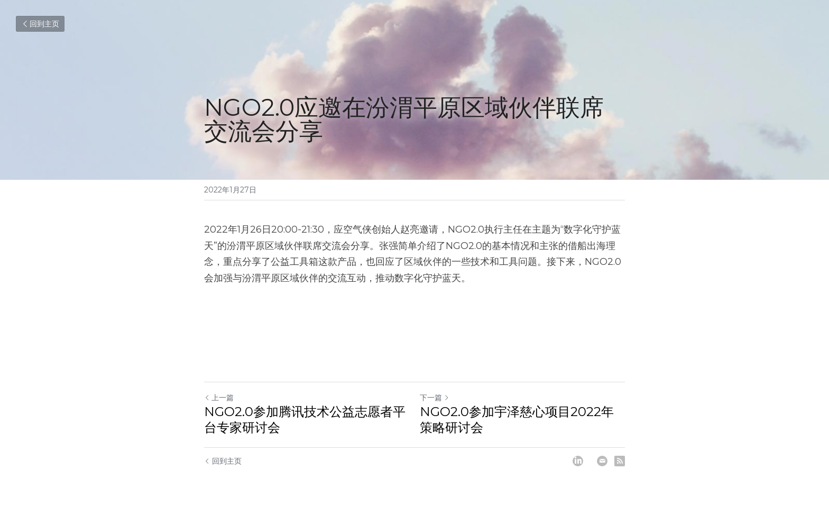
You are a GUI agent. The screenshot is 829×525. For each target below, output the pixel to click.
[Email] (602, 461)
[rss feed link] (619, 461)
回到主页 (40, 24)
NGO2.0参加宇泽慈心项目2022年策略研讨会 (517, 419)
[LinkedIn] (578, 461)
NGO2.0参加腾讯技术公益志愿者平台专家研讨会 (305, 419)
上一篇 (219, 397)
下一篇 (434, 397)
